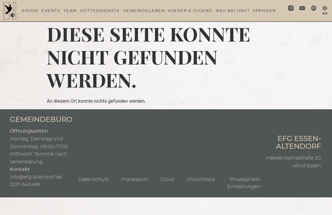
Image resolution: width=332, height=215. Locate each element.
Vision (29, 11)
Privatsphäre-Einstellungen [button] (245, 183)
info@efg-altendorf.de (36, 177)
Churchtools (200, 179)
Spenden (264, 11)
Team (70, 11)
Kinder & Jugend (190, 11)
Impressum (134, 179)
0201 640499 (25, 184)
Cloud (167, 179)
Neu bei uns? (232, 11)
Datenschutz (93, 179)
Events (50, 11)
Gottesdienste (100, 11)
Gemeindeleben (144, 11)
